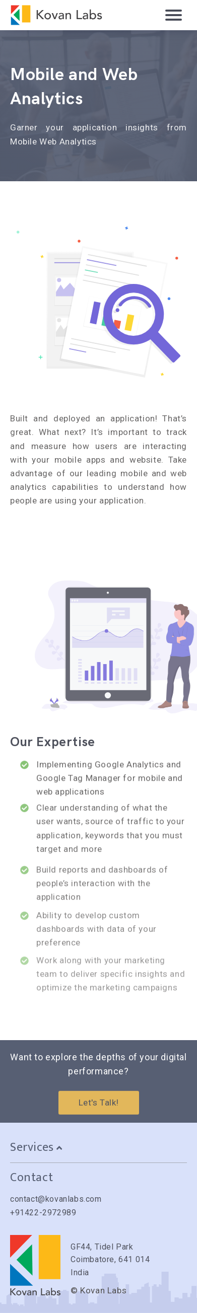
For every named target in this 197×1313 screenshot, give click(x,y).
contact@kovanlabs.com (56, 1199)
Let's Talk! (99, 1108)
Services (36, 1147)
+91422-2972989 (43, 1212)
